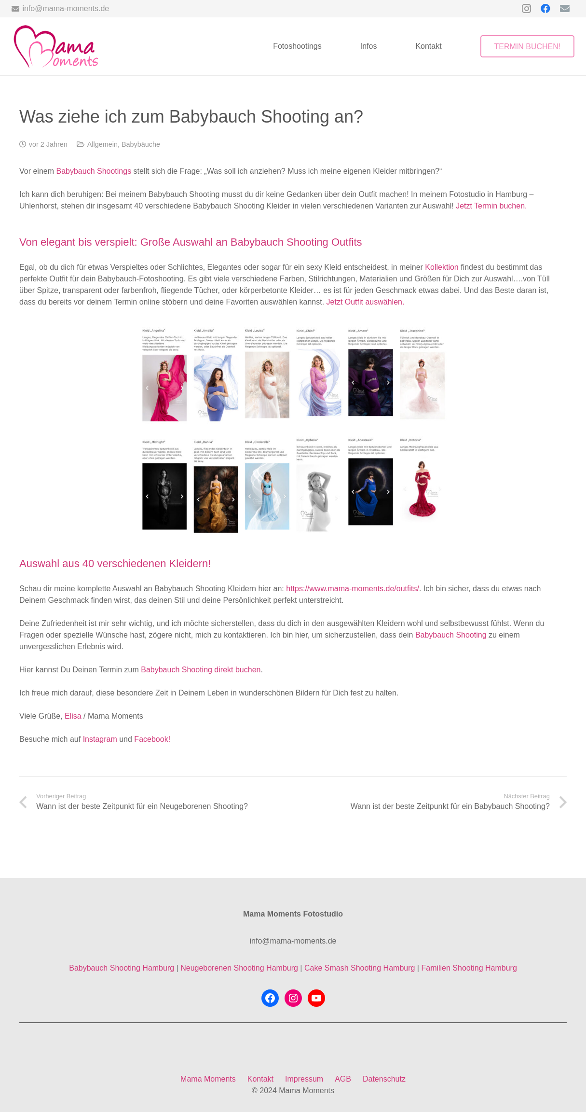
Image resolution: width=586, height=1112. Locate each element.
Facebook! (152, 739)
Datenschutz (384, 1079)
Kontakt (260, 1079)
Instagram (100, 739)
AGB (343, 1079)
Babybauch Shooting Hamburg (121, 968)
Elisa (74, 716)
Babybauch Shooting (451, 635)
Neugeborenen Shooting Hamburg (239, 968)
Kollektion (441, 267)
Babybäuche (141, 144)
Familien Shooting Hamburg (469, 968)
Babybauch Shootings (93, 171)
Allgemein (102, 144)
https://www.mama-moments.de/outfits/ (351, 588)
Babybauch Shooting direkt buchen (200, 670)
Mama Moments (208, 1079)
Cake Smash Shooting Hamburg (359, 968)
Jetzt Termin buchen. (491, 206)
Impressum (304, 1079)
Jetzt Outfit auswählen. (366, 302)
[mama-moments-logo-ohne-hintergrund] (55, 46)
